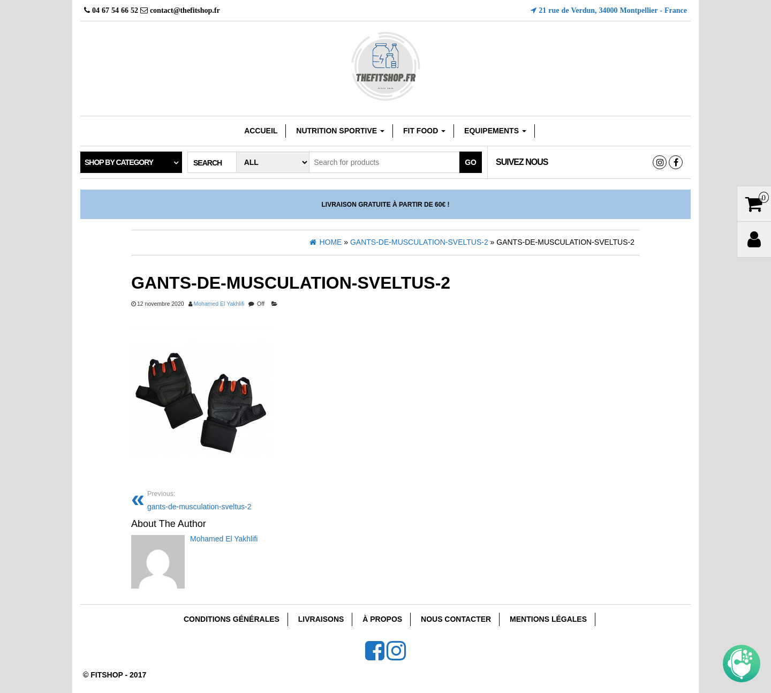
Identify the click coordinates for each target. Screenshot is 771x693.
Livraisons (321, 619)
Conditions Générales (231, 619)
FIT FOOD (424, 130)
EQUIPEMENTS (495, 130)
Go (471, 162)
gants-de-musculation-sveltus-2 (262, 499)
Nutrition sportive (340, 130)
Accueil (260, 130)
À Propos (382, 619)
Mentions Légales (548, 619)
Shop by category (119, 162)
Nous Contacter (456, 619)
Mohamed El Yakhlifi (219, 303)
